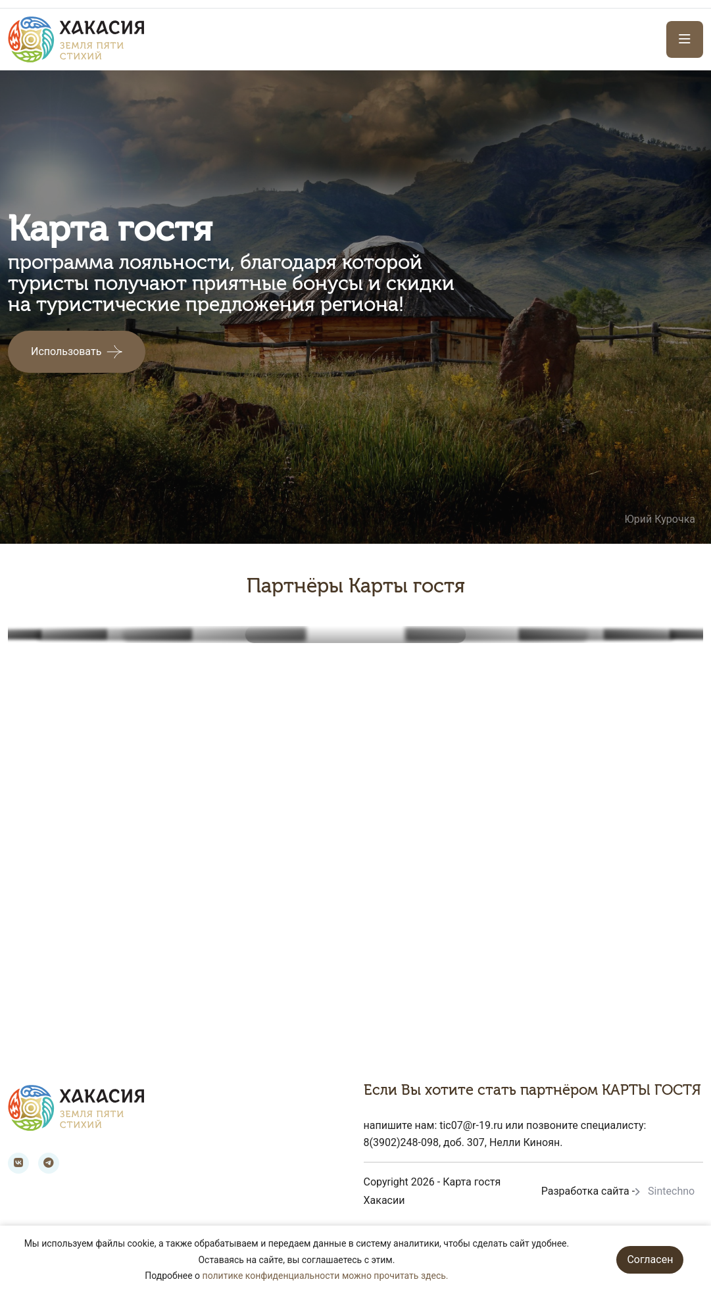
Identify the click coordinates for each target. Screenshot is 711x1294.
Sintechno (671, 1191)
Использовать (66, 351)
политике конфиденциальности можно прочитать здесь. (326, 1275)
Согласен (650, 1259)
